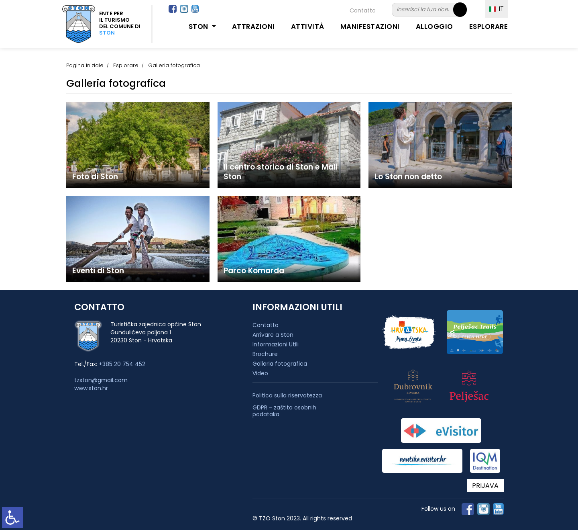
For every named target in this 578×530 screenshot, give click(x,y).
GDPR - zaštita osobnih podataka (284, 411)
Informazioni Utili (275, 344)
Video (260, 373)
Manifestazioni (370, 26)
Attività (307, 26)
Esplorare (488, 26)
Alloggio (434, 26)
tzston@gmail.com (101, 380)
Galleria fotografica (279, 364)
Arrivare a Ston (272, 335)
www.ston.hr (91, 388)
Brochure (265, 354)
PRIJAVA (485, 485)
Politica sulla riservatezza (287, 395)
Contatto (363, 10)
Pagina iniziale (85, 65)
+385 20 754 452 (122, 364)
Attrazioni (253, 26)
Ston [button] (199, 26)
